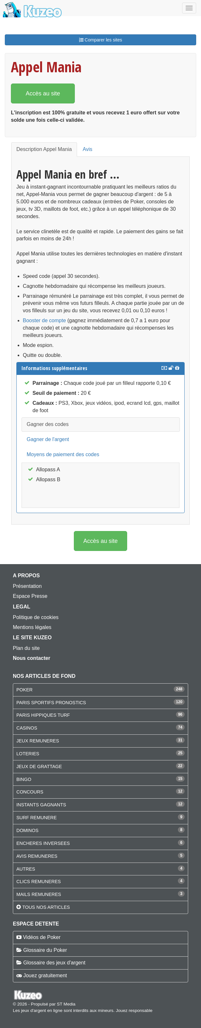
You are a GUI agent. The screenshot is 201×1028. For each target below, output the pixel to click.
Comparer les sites (100, 39)
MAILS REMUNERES (38, 894)
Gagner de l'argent (48, 439)
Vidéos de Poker (41, 937)
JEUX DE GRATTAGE (39, 766)
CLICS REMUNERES (38, 881)
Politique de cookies (35, 617)
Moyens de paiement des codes (63, 454)
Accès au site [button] (43, 93)
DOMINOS (27, 830)
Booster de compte (44, 320)
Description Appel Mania (44, 149)
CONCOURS (29, 791)
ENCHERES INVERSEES (43, 843)
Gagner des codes (48, 424)
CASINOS (26, 728)
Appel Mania (46, 66)
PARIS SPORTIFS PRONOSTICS (51, 702)
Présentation (27, 586)
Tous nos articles (46, 907)
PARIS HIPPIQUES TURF (43, 715)
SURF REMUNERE (36, 817)
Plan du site (26, 648)
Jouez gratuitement (45, 975)
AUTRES (25, 869)
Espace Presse (30, 596)
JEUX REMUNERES (37, 740)
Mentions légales (32, 627)
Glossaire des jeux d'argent (54, 962)
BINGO (23, 779)
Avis (87, 149)
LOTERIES (27, 753)
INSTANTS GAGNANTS (41, 804)
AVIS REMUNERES (36, 856)
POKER (24, 689)
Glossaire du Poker (45, 950)
